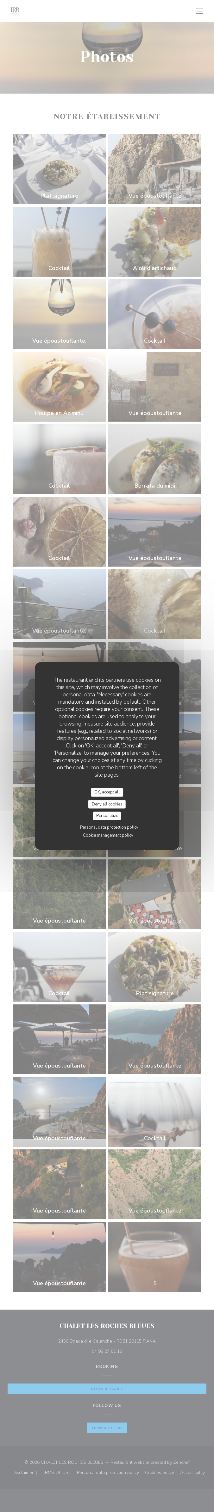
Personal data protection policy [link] (109, 827)
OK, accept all (107, 792)
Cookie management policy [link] (108, 835)
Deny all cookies (107, 804)
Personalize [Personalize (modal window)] (107, 815)
